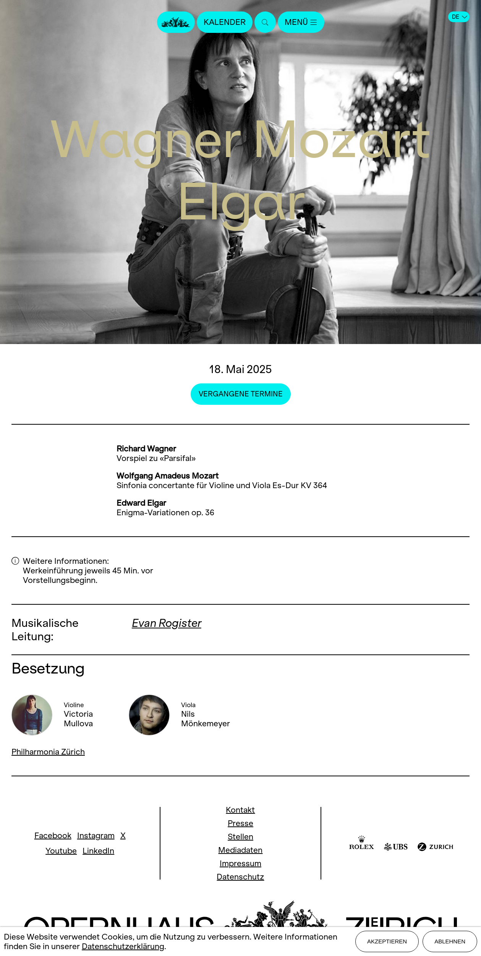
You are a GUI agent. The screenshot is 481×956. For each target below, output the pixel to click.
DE (459, 17)
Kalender (225, 22)
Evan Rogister (166, 623)
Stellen (240, 836)
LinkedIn (98, 850)
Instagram (96, 835)
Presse (240, 823)
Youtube (61, 850)
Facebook (52, 835)
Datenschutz (240, 876)
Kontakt (240, 809)
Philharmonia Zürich (48, 751)
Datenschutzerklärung (123, 946)
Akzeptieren (387, 941)
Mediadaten (240, 850)
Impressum (240, 863)
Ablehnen (449, 941)
